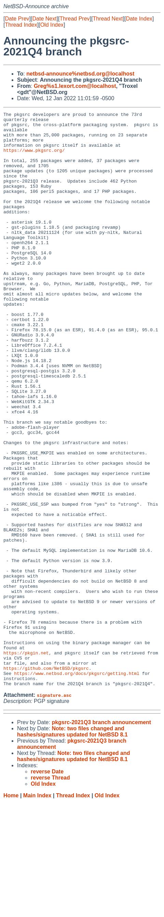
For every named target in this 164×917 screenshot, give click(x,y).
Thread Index (21, 25)
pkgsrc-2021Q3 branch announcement (101, 837)
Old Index (52, 25)
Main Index (37, 910)
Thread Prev (75, 19)
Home (10, 910)
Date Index (139, 19)
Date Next (44, 19)
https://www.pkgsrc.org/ (34, 158)
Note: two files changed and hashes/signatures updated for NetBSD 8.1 (72, 846)
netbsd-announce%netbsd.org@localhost (80, 74)
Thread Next (108, 19)
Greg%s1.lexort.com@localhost (75, 86)
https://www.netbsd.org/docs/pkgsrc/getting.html (76, 786)
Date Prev (17, 19)
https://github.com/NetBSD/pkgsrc (46, 780)
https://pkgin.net (26, 761)
